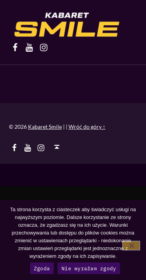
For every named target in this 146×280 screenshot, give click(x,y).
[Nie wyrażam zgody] (131, 245)
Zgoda (42, 268)
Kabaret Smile (45, 126)
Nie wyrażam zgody (89, 268)
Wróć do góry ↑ (87, 126)
